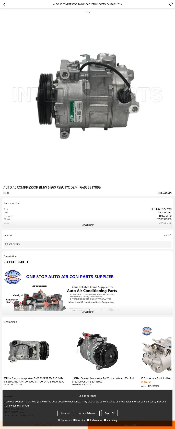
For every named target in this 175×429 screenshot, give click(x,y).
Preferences (94, 420)
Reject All (109, 413)
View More (88, 225)
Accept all (66, 413)
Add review (14, 244)
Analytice (79, 420)
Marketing (110, 420)
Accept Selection (87, 413)
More (167, 235)
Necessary (65, 420)
